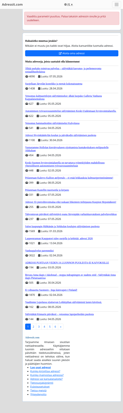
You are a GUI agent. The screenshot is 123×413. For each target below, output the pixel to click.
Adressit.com (12, 4)
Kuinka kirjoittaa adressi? (45, 371)
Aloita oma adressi (72, 53)
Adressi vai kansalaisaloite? (46, 379)
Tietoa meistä (38, 390)
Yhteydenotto (38, 394)
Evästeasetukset (40, 386)
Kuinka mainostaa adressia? (47, 375)
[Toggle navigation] (116, 4)
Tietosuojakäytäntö (41, 383)
